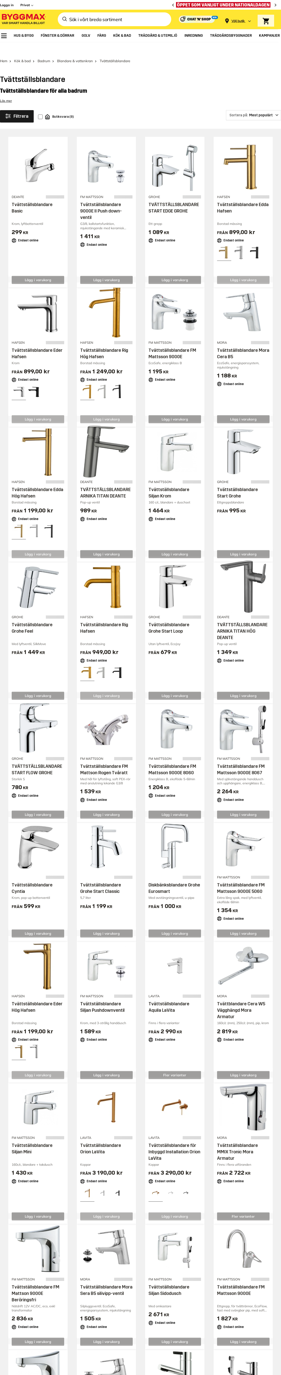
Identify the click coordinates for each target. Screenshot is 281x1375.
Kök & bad (22, 48)
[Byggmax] (23, 19)
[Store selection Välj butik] (238, 21)
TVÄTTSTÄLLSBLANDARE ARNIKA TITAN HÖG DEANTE (242, 618)
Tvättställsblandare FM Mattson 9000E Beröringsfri (35, 1281)
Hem (3, 48)
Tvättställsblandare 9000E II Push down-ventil (101, 198)
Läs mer (6, 88)
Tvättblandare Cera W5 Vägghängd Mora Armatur (241, 998)
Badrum (44, 48)
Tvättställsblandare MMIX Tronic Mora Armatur (237, 1139)
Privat (25, 5)
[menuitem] (4, 36)
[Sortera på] (253, 103)
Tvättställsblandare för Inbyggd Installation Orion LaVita (174, 1139)
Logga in (7, 5)
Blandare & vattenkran (75, 48)
